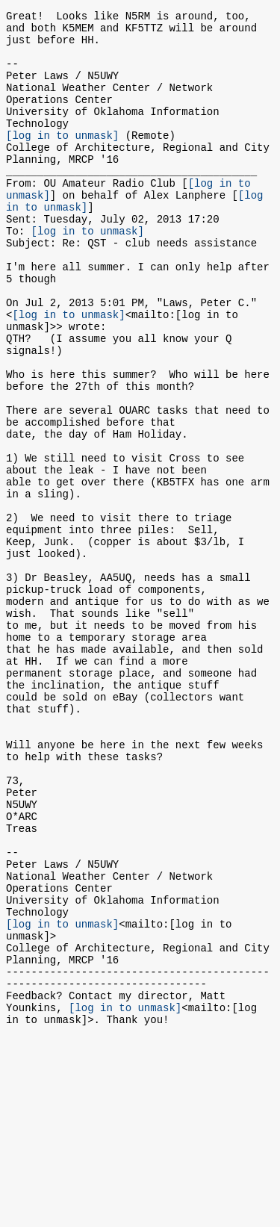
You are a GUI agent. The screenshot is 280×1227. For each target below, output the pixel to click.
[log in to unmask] (62, 159)
